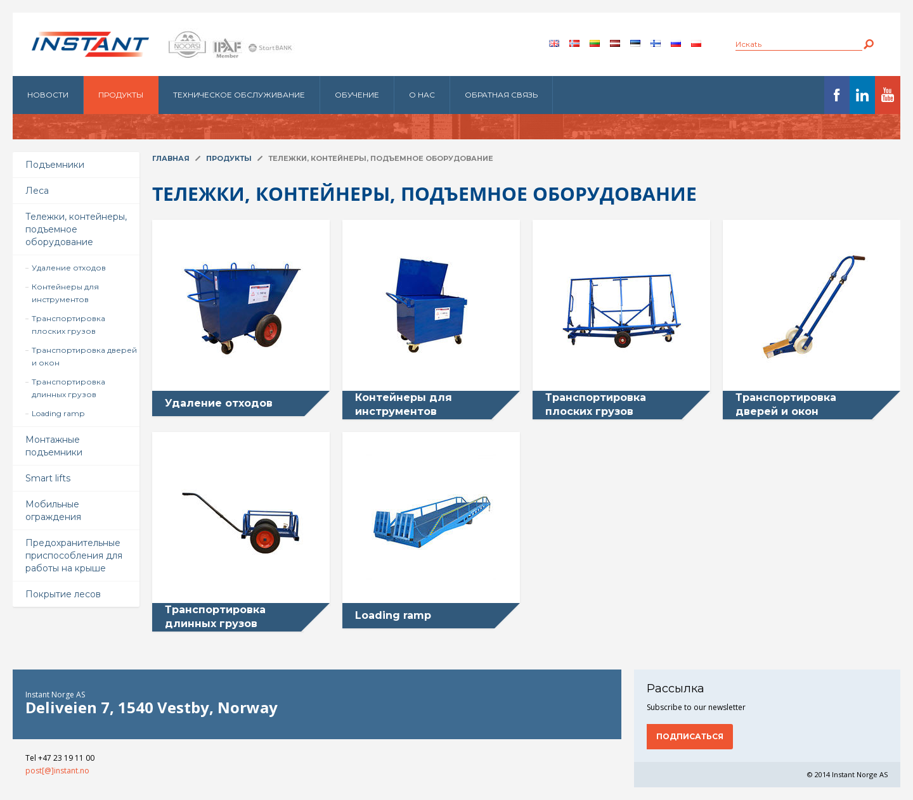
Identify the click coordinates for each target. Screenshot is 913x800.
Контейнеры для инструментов (65, 293)
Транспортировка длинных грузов (68, 388)
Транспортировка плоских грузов (68, 325)
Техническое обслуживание (239, 94)
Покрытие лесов (63, 594)
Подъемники (54, 164)
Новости (47, 94)
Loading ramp (58, 413)
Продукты (120, 94)
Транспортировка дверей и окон (84, 356)
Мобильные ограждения (53, 510)
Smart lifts (47, 478)
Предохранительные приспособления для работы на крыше (73, 555)
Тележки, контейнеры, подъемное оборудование (76, 229)
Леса (37, 190)
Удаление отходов (69, 267)
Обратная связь (501, 94)
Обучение (357, 94)
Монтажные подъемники (53, 446)
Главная (171, 158)
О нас (422, 94)
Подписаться (689, 736)
